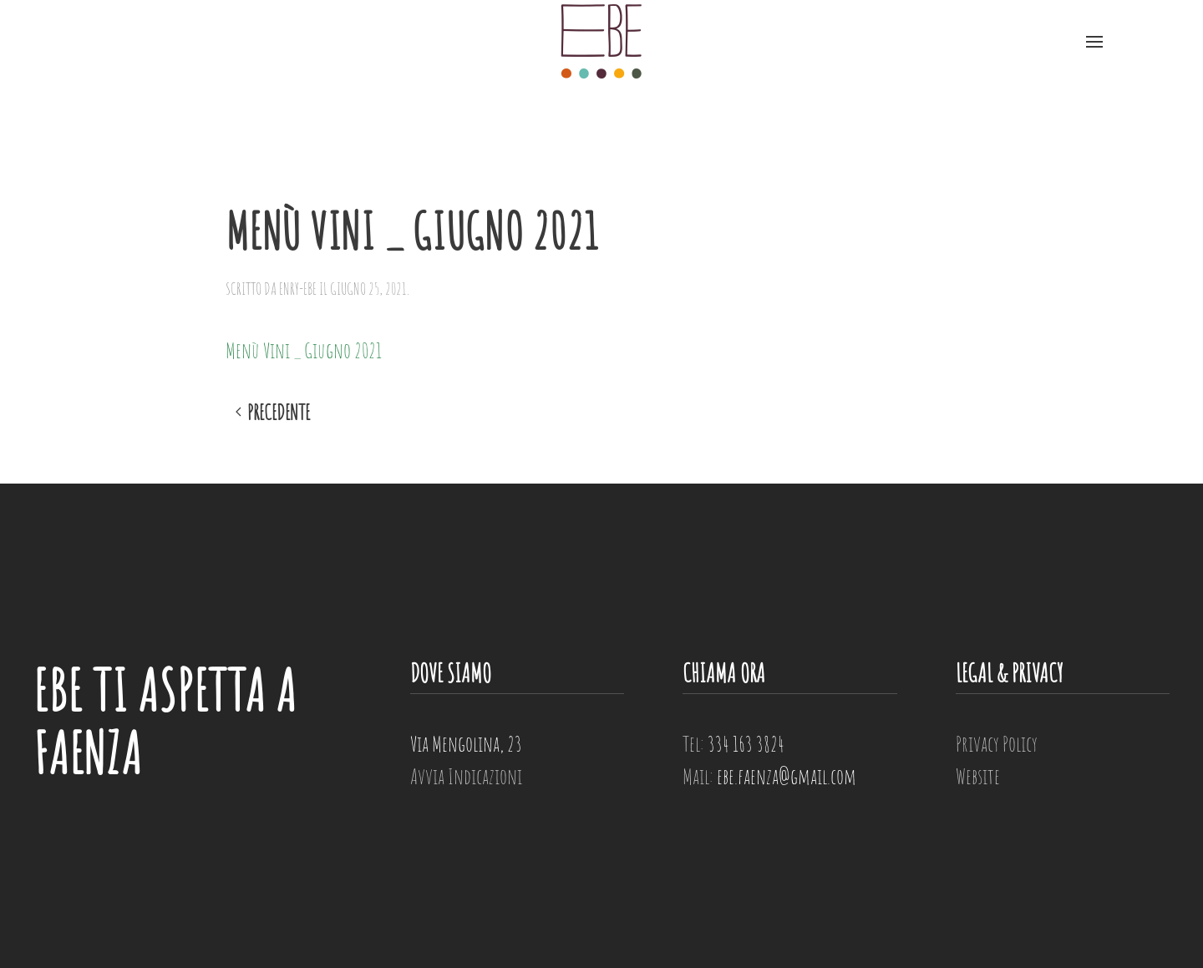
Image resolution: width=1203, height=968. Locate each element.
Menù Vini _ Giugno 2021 (304, 350)
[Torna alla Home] (601, 42)
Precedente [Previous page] (273, 412)
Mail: (769, 776)
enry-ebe (298, 288)
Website (978, 776)
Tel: (733, 743)
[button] (1094, 42)
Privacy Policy (997, 743)
